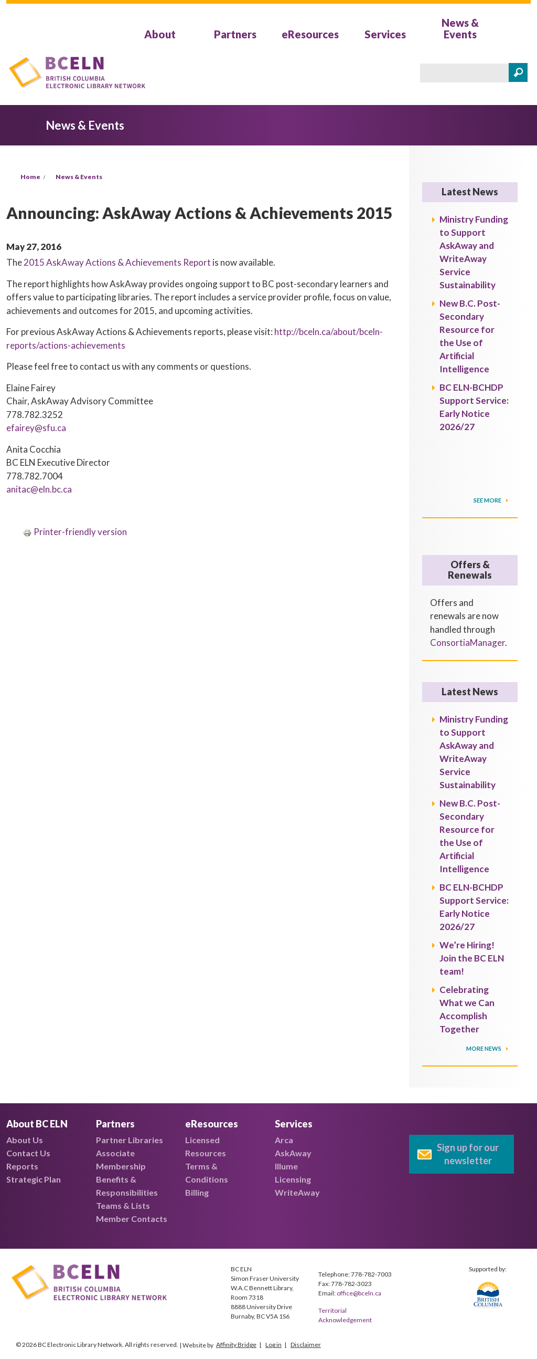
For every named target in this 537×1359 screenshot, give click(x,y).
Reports (22, 1166)
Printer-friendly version (75, 531)
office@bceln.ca (359, 1293)
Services (385, 34)
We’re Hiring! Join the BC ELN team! (471, 958)
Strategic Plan (33, 1179)
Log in (273, 1344)
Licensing (293, 1179)
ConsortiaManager (467, 642)
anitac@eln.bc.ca (39, 489)
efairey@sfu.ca (36, 427)
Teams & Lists (123, 1205)
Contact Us (28, 1153)
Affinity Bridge (236, 1344)
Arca (284, 1140)
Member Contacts (131, 1219)
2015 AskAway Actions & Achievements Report (117, 262)
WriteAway (297, 1192)
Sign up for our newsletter (468, 1154)
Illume (286, 1166)
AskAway (293, 1153)
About (160, 34)
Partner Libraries (129, 1140)
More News (484, 1048)
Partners (235, 34)
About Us (24, 1140)
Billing (197, 1192)
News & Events (460, 28)
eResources (310, 34)
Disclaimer (306, 1344)
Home (30, 177)
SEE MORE (488, 500)
